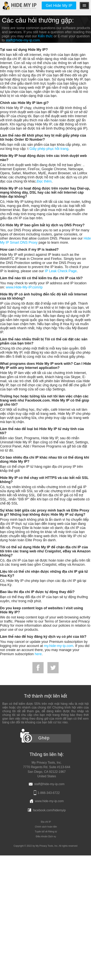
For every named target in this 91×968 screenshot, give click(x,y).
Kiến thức (45, 36)
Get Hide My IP (59, 5)
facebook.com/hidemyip (49, 810)
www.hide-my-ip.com (49, 801)
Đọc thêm (44, 181)
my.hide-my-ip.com (58, 646)
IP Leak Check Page (61, 271)
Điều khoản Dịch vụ (46, 836)
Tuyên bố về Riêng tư (46, 831)
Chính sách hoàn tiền (46, 826)
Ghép (44, 737)
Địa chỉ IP (46, 821)
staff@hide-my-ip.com (23, 40)
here (38, 654)
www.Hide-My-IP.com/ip (24, 287)
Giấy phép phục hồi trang (48, 149)
